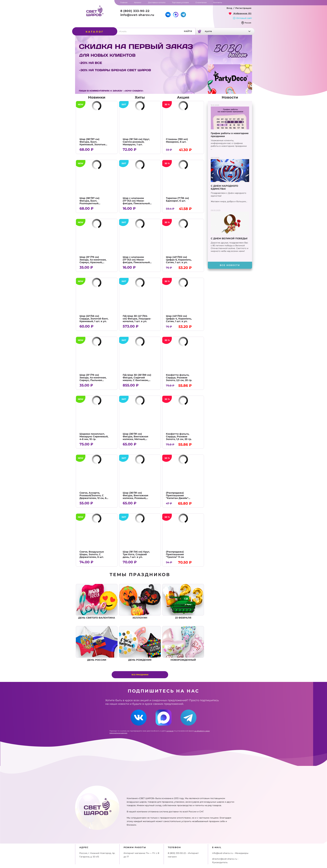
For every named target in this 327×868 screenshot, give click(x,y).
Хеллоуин (140, 601)
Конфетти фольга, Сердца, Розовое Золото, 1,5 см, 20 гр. (179, 436)
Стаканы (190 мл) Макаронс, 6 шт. (177, 140)
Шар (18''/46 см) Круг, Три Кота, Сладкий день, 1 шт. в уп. (136, 554)
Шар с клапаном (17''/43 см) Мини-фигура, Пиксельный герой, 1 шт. (136, 261)
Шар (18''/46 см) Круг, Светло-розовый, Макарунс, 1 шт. (136, 142)
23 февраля (183, 601)
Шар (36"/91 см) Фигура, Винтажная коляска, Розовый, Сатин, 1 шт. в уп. (135, 496)
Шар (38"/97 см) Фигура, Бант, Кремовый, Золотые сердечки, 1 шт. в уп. (92, 143)
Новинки (96, 97)
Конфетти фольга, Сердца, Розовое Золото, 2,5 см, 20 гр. (179, 378)
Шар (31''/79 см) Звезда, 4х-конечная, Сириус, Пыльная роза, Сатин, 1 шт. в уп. (94, 379)
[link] (240, 13)
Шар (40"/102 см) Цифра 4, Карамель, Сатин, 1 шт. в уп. (179, 319)
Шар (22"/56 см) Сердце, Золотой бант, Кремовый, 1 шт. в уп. (94, 319)
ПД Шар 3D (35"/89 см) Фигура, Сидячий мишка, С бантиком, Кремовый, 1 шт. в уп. (137, 379)
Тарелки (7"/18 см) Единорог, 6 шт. (177, 199)
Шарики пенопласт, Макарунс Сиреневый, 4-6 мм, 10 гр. (94, 436)
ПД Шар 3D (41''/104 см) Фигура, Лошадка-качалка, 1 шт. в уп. (137, 319)
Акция (183, 97)
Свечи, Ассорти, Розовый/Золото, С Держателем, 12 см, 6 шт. (93, 496)
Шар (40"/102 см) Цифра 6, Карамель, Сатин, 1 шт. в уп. (179, 260)
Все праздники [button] (140, 675)
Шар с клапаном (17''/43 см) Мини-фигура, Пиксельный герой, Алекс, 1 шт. (136, 202)
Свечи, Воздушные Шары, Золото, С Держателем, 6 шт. (92, 554)
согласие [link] (169, 731)
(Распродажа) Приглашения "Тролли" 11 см (175, 554)
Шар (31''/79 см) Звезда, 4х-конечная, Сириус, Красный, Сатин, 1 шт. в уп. (93, 261)
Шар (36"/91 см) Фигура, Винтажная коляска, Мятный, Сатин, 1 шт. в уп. (135, 437)
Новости (230, 97)
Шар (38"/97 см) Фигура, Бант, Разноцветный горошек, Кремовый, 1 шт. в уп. (94, 203)
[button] (229, 8)
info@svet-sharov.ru (137, 15)
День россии (97, 643)
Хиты (140, 97)
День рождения (140, 643)
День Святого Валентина (97, 601)
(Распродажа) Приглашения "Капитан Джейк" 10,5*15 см (177, 496)
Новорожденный (183, 643)
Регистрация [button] (243, 8)
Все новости (230, 265)
